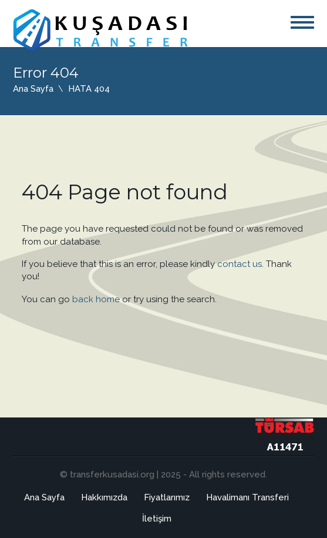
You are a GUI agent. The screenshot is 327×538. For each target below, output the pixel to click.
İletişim (156, 518)
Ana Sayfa (33, 88)
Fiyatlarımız (167, 497)
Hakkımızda (104, 497)
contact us (239, 264)
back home (96, 299)
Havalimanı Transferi (247, 497)
